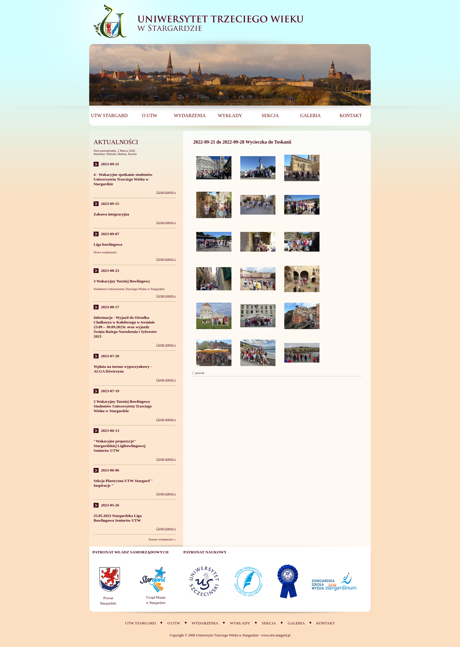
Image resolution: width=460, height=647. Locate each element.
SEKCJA (269, 623)
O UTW (173, 623)
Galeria (297, 623)
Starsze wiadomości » (162, 539)
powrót (199, 373)
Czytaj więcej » (166, 192)
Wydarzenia (205, 623)
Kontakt (325, 623)
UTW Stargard (140, 623)
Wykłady (240, 623)
